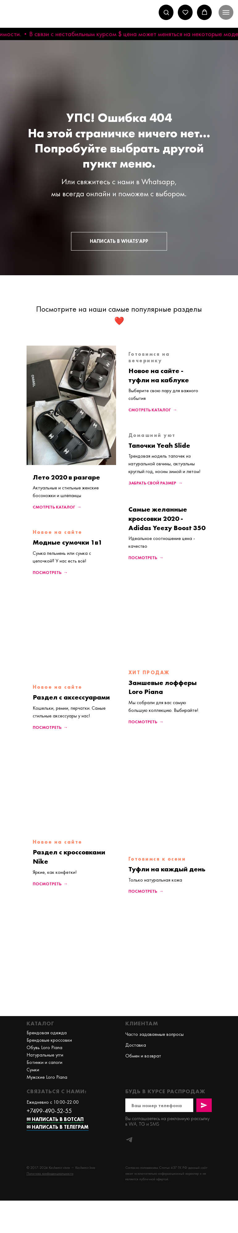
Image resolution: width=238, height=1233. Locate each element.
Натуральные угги (45, 1055)
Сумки (33, 1069)
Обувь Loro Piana (44, 1047)
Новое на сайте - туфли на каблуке (158, 375)
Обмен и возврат (143, 1055)
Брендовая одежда (47, 1032)
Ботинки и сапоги (44, 1062)
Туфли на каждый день (166, 869)
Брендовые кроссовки (49, 1040)
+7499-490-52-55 (49, 1111)
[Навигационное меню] (226, 12)
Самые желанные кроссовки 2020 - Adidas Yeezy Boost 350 (166, 518)
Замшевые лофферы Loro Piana (162, 687)
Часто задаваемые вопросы (154, 1034)
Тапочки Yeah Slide (159, 445)
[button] (166, 12)
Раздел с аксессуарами (71, 697)
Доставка (135, 1045)
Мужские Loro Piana (47, 1077)
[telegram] (129, 1140)
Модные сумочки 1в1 (67, 542)
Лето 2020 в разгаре (66, 477)
